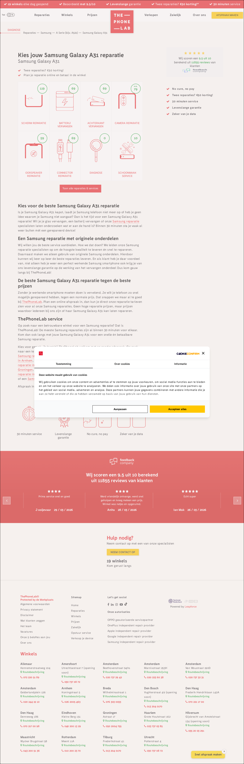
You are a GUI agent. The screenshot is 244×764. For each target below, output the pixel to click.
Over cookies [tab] (122, 363)
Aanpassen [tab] (120, 409)
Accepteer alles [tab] (177, 409)
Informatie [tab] (180, 363)
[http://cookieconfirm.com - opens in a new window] (188, 353)
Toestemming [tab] (63, 363)
